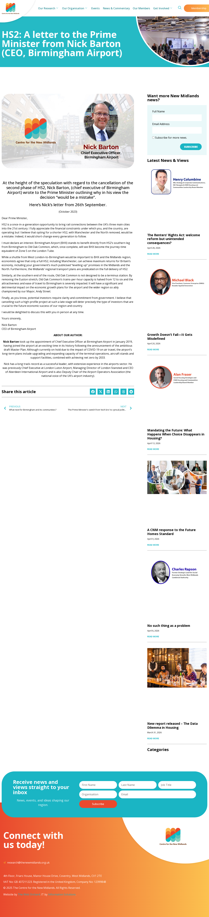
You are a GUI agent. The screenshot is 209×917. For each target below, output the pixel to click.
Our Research (50, 8)
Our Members (140, 8)
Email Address (161, 124)
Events (96, 8)
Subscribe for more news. (169, 137)
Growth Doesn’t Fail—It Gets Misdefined (169, 337)
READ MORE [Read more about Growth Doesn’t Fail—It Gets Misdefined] (153, 349)
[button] (93, 392)
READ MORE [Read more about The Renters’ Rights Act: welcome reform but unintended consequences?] (153, 253)
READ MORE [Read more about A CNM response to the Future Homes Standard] (153, 544)
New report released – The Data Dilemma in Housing (172, 725)
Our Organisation (75, 8)
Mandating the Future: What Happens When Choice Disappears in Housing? (175, 434)
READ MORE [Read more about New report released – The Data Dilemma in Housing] (153, 738)
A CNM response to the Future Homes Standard (171, 532)
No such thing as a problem (168, 626)
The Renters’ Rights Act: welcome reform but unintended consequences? (173, 239)
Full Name (158, 111)
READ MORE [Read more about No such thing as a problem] (153, 636)
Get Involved (160, 8)
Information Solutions (62, 894)
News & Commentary (115, 8)
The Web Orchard (29, 894)
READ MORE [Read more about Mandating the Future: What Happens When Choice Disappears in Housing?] (153, 449)
